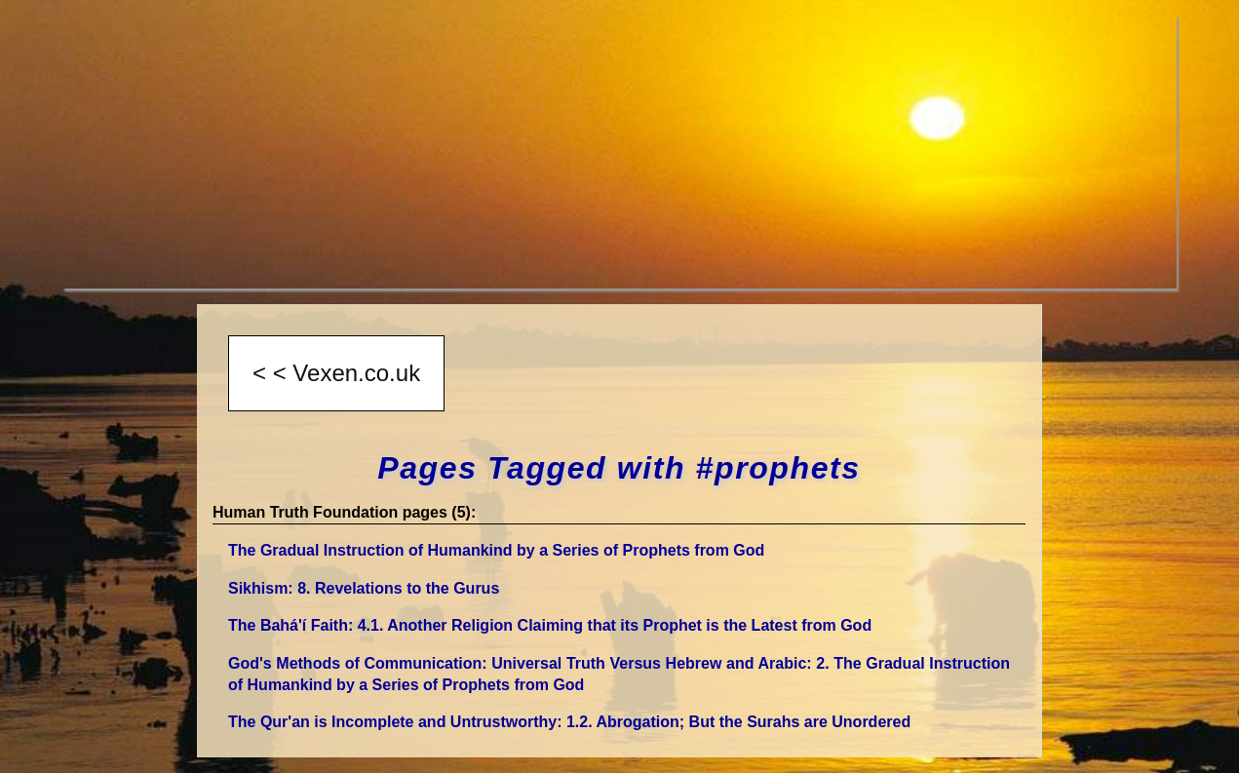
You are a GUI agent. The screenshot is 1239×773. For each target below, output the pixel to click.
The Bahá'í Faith (549, 625)
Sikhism (363, 588)
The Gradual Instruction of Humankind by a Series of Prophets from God (496, 550)
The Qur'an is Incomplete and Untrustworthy (569, 722)
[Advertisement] (620, 152)
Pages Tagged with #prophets (618, 467)
